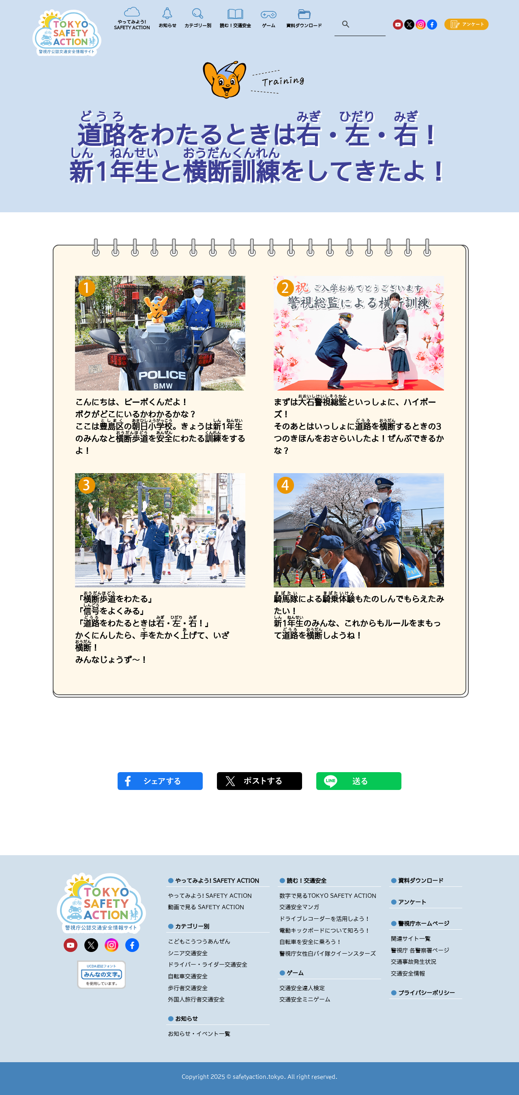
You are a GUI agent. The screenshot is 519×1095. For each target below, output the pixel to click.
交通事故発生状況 (413, 962)
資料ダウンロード (421, 881)
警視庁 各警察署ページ (420, 950)
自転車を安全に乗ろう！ (310, 942)
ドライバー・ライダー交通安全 (207, 964)
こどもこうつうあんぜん (199, 941)
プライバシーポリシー (426, 993)
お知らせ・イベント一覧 (199, 1034)
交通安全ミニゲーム (304, 999)
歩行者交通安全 (188, 988)
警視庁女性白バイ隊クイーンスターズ (327, 953)
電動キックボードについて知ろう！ (324, 930)
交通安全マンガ (299, 907)
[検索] (362, 24)
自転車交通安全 (188, 976)
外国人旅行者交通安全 (196, 999)
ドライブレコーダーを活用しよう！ (324, 919)
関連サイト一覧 (411, 938)
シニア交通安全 (188, 953)
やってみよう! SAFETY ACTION (210, 896)
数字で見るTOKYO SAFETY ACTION (327, 896)
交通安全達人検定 (302, 988)
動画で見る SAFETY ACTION (206, 907)
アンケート (412, 902)
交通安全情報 (408, 973)
